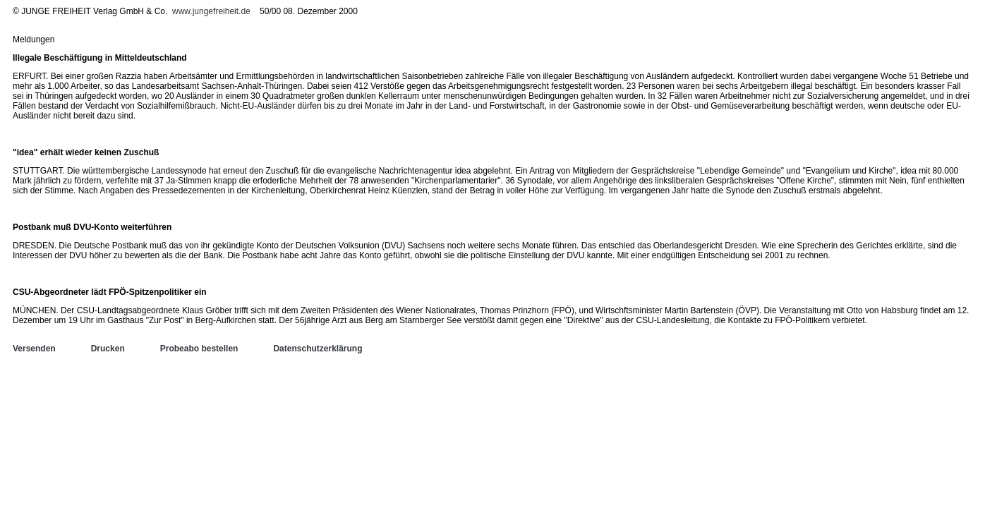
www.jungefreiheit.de (211, 11)
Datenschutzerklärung (317, 348)
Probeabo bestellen (199, 348)
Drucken (108, 348)
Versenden (34, 348)
